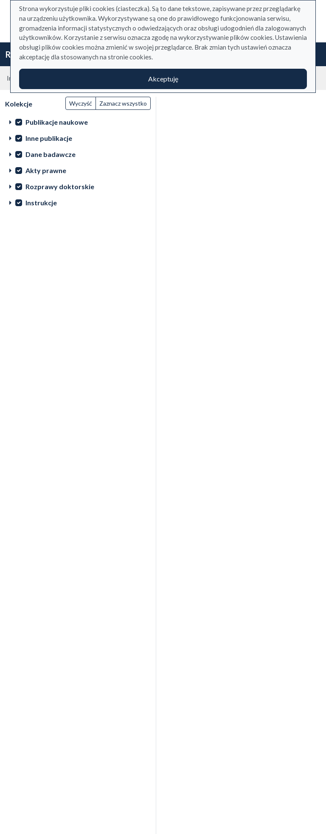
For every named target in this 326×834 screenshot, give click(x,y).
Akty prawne (45, 170)
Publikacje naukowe (56, 122)
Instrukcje (41, 203)
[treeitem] (78, 121)
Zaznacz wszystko (123, 103)
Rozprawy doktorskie (59, 186)
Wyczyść (80, 103)
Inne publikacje (48, 138)
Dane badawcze (50, 154)
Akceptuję (163, 79)
